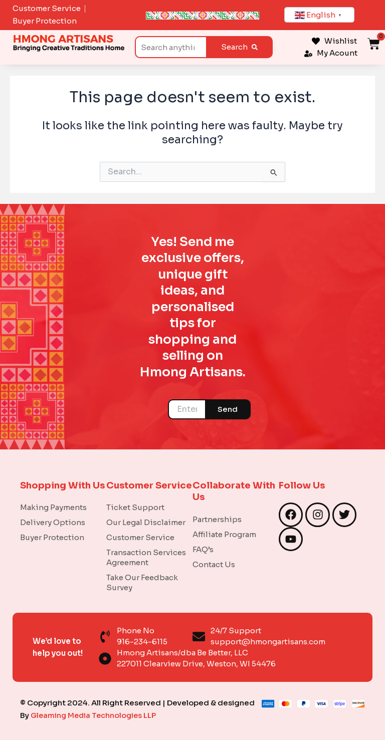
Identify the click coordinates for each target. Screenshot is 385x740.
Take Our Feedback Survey (142, 582)
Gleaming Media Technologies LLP (95, 715)
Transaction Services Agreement (146, 557)
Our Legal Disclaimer (145, 522)
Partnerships (217, 519)
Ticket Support (135, 507)
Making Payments (53, 507)
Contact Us (213, 564)
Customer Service (140, 537)
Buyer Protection (52, 537)
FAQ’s (203, 549)
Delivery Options (52, 522)
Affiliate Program (224, 534)
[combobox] (170, 47)
